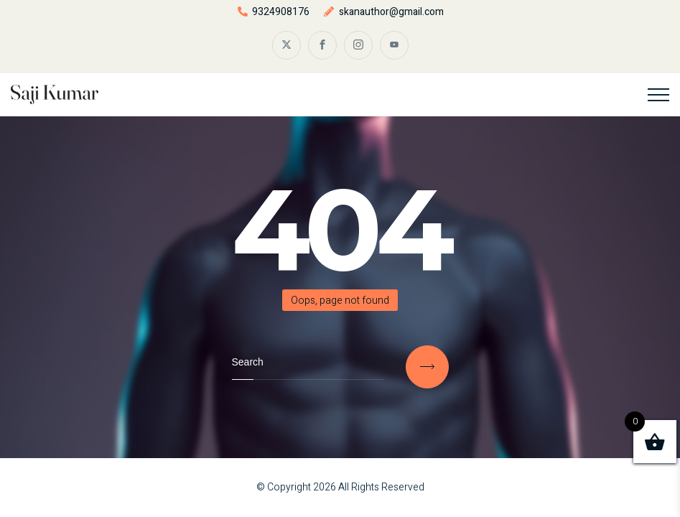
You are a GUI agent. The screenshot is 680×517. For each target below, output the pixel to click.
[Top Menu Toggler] (658, 94)
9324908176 (280, 11)
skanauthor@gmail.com (391, 11)
